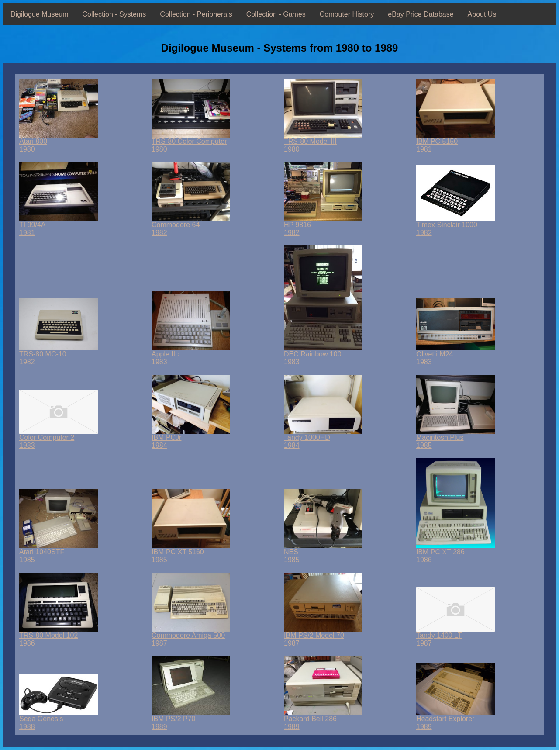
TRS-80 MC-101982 (58, 355)
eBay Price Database (420, 14)
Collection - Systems (114, 14)
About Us (482, 14)
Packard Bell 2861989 (323, 719)
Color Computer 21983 (58, 438)
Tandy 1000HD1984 (323, 438)
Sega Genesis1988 (58, 719)
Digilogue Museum (39, 14)
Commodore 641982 (191, 225)
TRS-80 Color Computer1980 (191, 142)
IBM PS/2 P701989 (191, 719)
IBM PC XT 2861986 (455, 552)
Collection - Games (276, 14)
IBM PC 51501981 (455, 142)
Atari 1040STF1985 (58, 552)
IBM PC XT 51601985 (191, 552)
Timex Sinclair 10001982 (455, 225)
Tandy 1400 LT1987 (455, 636)
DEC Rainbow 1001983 (323, 355)
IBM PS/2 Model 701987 (323, 636)
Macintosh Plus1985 (455, 438)
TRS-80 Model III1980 (323, 142)
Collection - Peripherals (196, 14)
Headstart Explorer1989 (455, 719)
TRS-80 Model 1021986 (58, 636)
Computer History (347, 14)
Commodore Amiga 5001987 (191, 636)
